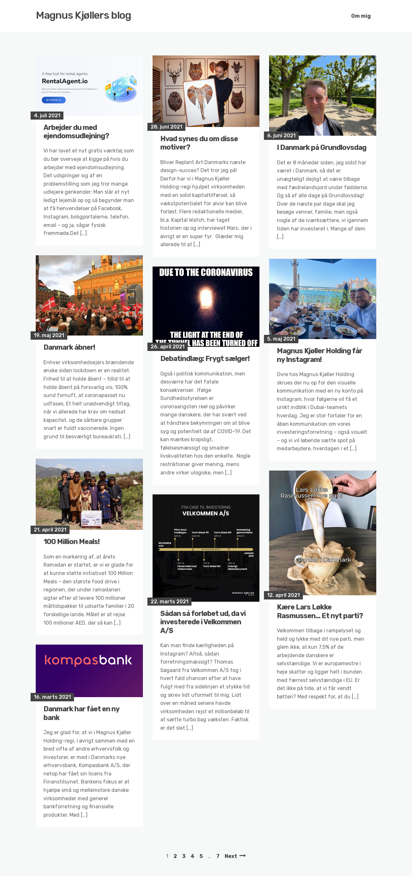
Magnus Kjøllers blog (83, 15)
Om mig (361, 16)
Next (231, 856)
